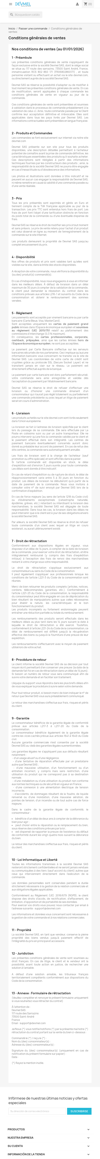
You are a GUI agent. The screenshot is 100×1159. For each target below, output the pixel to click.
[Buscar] (25, 14)
